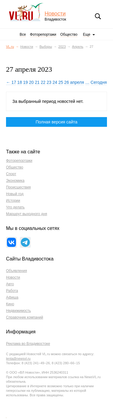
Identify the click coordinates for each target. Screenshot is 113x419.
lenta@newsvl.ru (18, 358)
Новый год (15, 194)
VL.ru (27, 12)
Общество (68, 34)
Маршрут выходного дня (26, 214)
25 (60, 82)
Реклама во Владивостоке (28, 344)
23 (49, 82)
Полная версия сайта (56, 121)
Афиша (12, 297)
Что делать (15, 207)
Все (23, 34)
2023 (62, 46)
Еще (86, 34)
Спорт (11, 174)
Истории (13, 200)
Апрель (77, 46)
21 (37, 82)
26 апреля (74, 82)
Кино (10, 304)
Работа (12, 291)
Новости (55, 13)
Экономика (15, 180)
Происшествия (18, 187)
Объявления (16, 271)
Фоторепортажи (43, 34)
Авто (10, 284)
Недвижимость (18, 311)
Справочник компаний (24, 317)
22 (43, 82)
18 (19, 82)
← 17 (11, 82)
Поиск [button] (98, 16)
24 (54, 82)
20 (31, 82)
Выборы (45, 46)
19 (25, 82)
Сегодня (99, 82)
